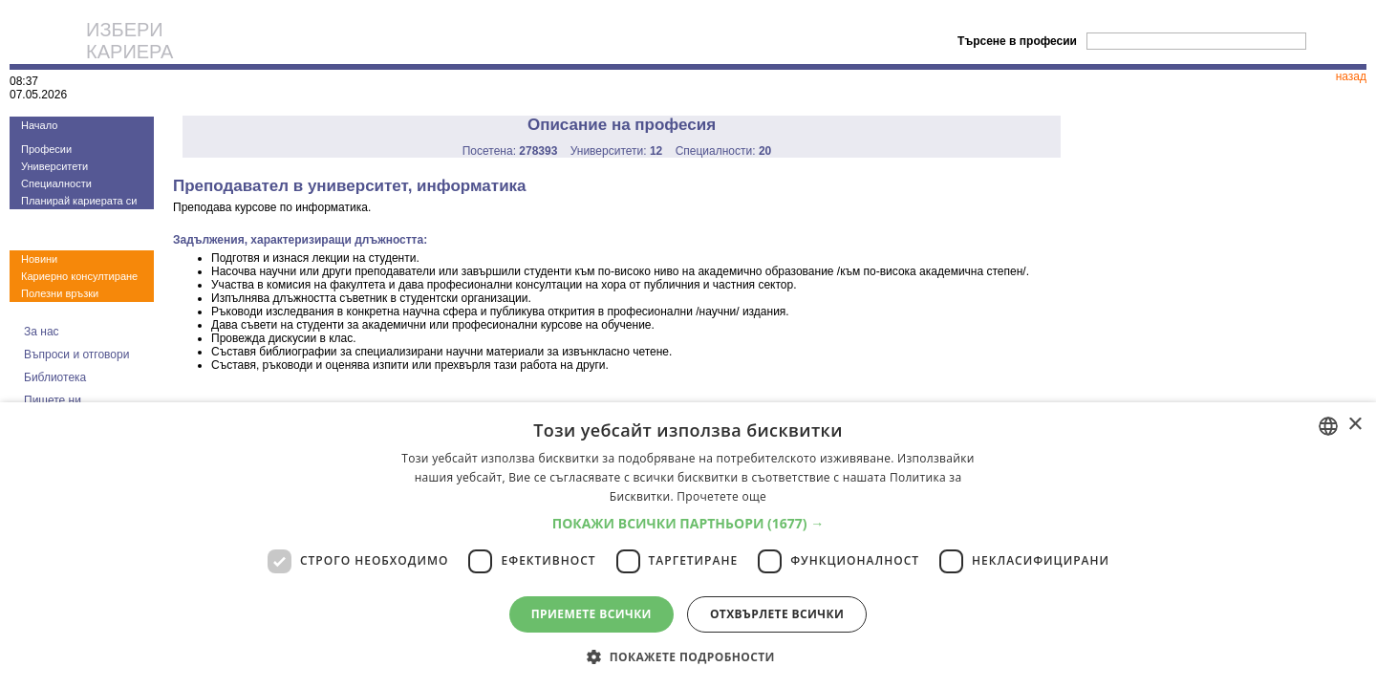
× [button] (1354, 425)
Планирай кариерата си (79, 200)
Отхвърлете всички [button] (777, 614)
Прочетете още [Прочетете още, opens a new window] (721, 496)
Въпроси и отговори (76, 354)
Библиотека (55, 377)
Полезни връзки (59, 293)
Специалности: (724, 151)
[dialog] (688, 545)
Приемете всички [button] (591, 614)
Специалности (56, 183)
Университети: (616, 151)
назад (1351, 76)
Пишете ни (52, 400)
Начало (39, 125)
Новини (39, 259)
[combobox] (1328, 426)
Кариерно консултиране (79, 276)
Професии (46, 149)
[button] (688, 523)
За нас (41, 331)
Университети (54, 166)
